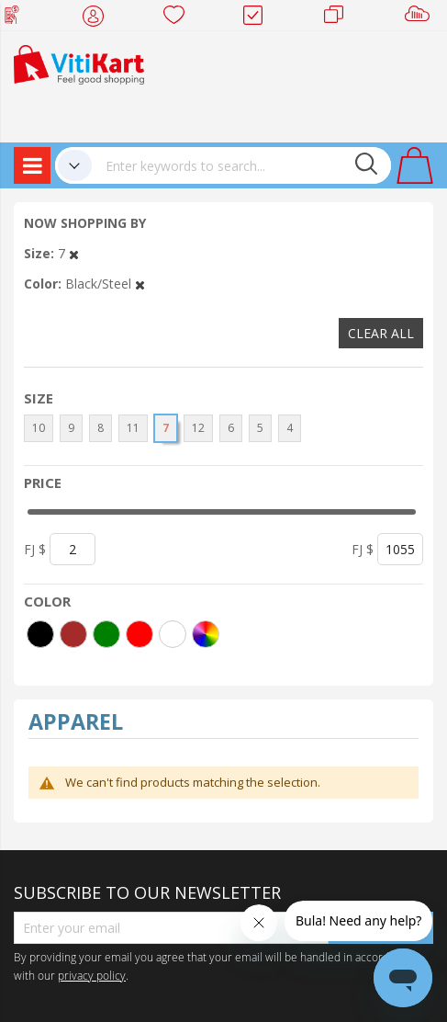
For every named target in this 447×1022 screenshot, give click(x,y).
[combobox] (241, 165)
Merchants (340, 18)
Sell (421, 18)
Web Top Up (19, 18)
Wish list (179, 18)
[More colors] (205, 634)
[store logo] (79, 63)
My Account (99, 18)
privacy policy (92, 975)
